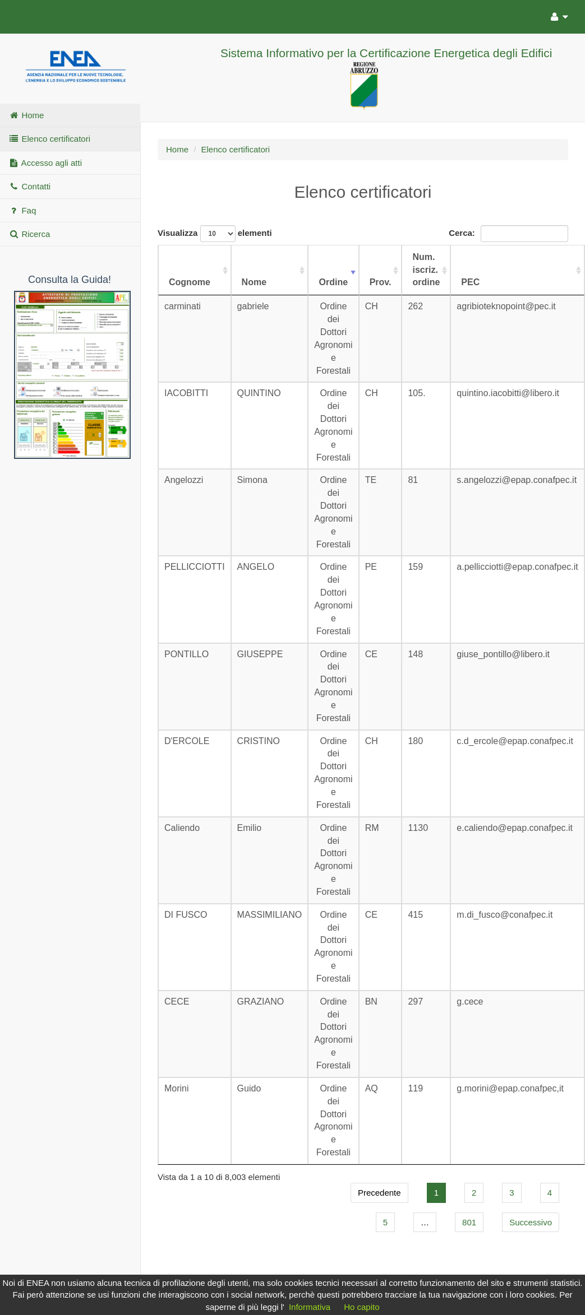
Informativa (309, 1307)
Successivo (530, 1222)
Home (26, 115)
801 (469, 1222)
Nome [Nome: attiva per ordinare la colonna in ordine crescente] (254, 282)
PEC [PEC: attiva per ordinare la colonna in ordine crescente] (470, 282)
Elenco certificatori (49, 138)
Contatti (29, 186)
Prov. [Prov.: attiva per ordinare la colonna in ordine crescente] (380, 282)
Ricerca (29, 234)
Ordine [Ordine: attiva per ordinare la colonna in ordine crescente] (333, 282)
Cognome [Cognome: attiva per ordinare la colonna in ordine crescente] (189, 282)
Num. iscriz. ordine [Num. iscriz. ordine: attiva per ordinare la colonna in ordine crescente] (426, 269)
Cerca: (508, 233)
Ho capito (361, 1307)
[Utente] (557, 15)
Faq (22, 210)
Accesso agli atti (45, 163)
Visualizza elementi (215, 233)
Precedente (379, 1192)
